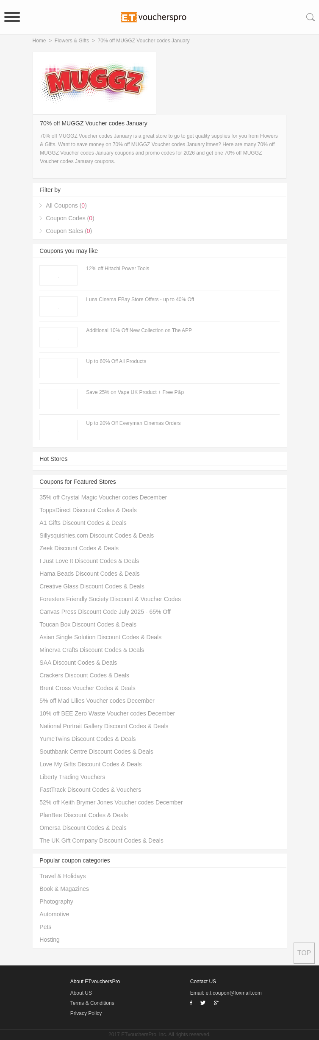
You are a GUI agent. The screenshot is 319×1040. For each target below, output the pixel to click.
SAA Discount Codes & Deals (78, 662)
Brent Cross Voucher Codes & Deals (87, 688)
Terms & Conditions (92, 1003)
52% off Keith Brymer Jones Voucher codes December (111, 802)
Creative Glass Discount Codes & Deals (91, 586)
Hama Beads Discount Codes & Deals (89, 573)
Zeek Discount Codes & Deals (79, 548)
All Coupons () (66, 205)
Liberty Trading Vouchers (72, 777)
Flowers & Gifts (72, 41)
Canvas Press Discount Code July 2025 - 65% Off (104, 611)
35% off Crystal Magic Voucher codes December (103, 497)
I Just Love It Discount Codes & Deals (89, 560)
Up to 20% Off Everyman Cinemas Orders (133, 423)
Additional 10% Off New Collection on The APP (139, 330)
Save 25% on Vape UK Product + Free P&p (135, 392)
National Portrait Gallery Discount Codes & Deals (103, 726)
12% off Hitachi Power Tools (117, 269)
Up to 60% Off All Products (116, 361)
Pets (45, 927)
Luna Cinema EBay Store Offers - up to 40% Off (140, 299)
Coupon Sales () (69, 230)
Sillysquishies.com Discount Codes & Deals (96, 535)
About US (81, 993)
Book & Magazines (64, 888)
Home (39, 41)
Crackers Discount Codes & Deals (84, 675)
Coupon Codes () (70, 218)
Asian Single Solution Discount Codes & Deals (100, 637)
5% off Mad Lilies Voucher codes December (96, 700)
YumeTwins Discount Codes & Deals (87, 738)
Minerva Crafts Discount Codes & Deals (91, 649)
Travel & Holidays (62, 876)
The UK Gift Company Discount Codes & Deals (101, 840)
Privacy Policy (86, 1013)
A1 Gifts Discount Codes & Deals (82, 522)
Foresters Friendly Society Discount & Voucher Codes (110, 599)
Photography (56, 901)
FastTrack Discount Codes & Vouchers (90, 789)
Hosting (49, 939)
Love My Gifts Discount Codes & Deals (90, 764)
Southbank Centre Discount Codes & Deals (96, 751)
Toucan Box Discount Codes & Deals (87, 624)
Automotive (54, 914)
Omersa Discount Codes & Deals (82, 827)
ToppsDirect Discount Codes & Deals (88, 510)
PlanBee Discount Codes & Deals (83, 815)
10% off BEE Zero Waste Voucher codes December (107, 713)
